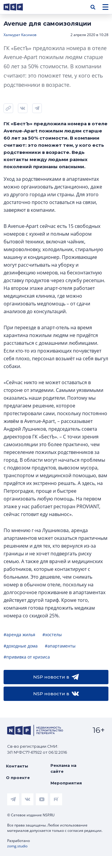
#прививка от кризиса (27, 657)
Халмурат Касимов (20, 34)
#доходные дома (21, 646)
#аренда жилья (19, 634)
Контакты (17, 766)
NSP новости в (56, 677)
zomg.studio (17, 846)
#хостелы (52, 634)
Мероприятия (66, 783)
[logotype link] (18, 7)
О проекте (18, 777)
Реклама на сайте (63, 768)
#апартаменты (60, 646)
